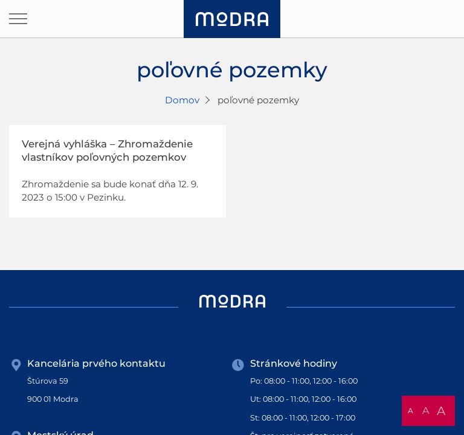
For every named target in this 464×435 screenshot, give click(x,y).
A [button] (410, 410)
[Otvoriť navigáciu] (18, 18)
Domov (182, 100)
